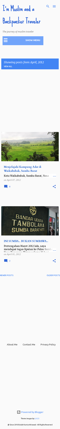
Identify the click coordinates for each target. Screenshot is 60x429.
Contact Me (29, 344)
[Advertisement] (30, 101)
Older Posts (53, 275)
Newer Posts (6, 275)
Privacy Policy (48, 344)
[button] (54, 187)
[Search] (48, 6)
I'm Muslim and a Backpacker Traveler (21, 15)
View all (8, 66)
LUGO (37, 418)
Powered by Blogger (30, 412)
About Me (12, 344)
